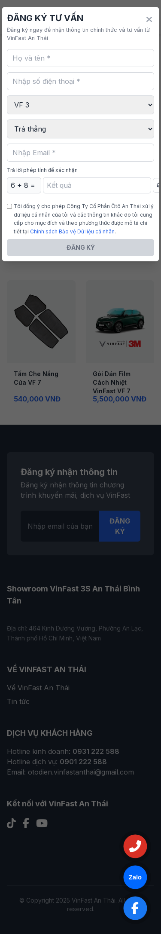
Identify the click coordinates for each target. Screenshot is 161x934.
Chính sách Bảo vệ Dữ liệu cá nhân (72, 231)
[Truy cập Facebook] (135, 908)
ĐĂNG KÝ (81, 247)
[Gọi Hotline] (135, 846)
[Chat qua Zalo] (135, 877)
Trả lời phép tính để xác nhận (42, 170)
